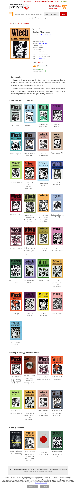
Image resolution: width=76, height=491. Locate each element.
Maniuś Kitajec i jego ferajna (29, 154)
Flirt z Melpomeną (16, 454)
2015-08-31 (42, 58)
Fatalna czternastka (57, 183)
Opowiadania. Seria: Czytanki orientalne (43, 454)
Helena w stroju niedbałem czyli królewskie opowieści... (29, 251)
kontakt (50, 1)
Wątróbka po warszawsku (43, 126)
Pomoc (26, 471)
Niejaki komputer (15, 125)
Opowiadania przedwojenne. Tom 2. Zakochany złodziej (30, 218)
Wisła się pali (29, 126)
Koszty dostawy (37, 469)
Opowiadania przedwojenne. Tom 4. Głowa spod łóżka (43, 218)
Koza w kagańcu (15, 154)
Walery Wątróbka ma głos (29, 282)
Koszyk (30, 469)
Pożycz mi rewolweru (57, 125)
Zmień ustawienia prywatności (43, 471)
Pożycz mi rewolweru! (29, 315)
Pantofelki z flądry (43, 281)
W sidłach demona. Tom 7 (15, 282)
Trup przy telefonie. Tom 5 (57, 249)
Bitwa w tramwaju (57, 313)
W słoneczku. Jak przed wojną (57, 154)
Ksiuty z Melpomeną (43, 314)
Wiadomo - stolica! (16, 248)
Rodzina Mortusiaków (43, 154)
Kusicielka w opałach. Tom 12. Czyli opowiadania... (57, 284)
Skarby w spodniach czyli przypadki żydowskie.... (29, 185)
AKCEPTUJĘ (32, 486)
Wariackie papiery (16, 182)
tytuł (46, 18)
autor (40, 18)
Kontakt (31, 471)
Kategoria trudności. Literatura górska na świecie (29, 381)
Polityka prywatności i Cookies (58, 469)
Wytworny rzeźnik (15, 214)
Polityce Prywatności (41, 483)
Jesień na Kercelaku (43, 249)
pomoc (57, 1)
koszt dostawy (28, 1)
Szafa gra (16, 314)
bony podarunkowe (41, 1)
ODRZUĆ (44, 486)
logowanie (64, 1)
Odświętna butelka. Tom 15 (57, 216)
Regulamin (45, 469)
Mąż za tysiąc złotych (43, 185)
